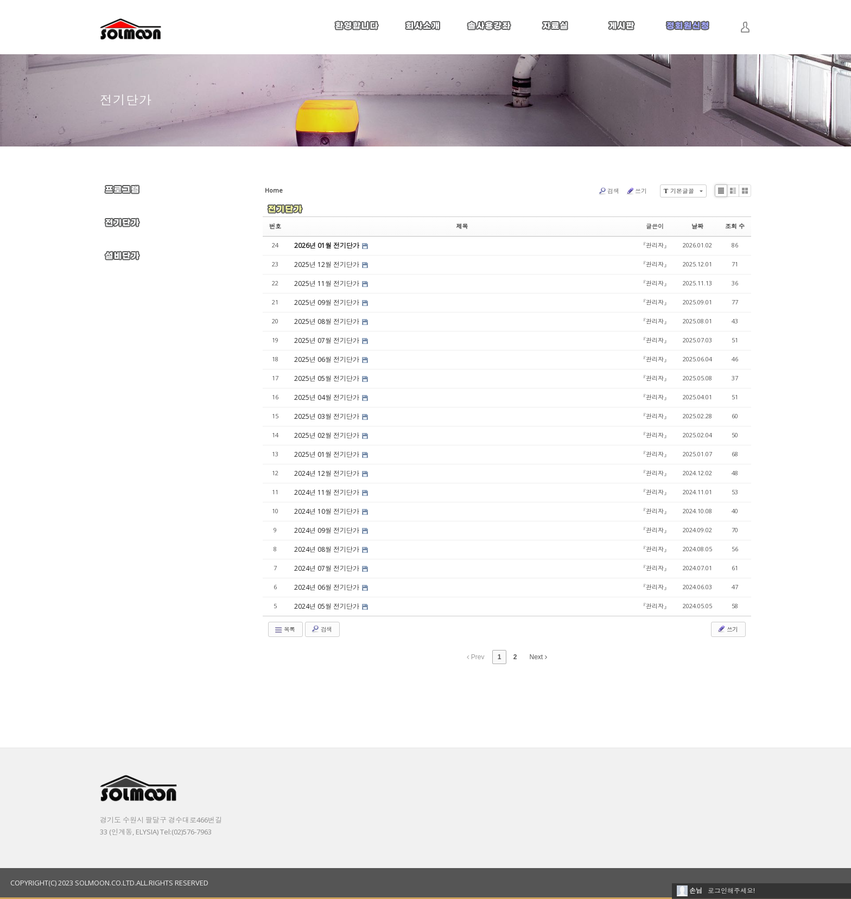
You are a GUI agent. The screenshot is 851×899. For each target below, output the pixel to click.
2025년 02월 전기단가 (327, 435)
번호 (275, 226)
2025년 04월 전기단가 (327, 397)
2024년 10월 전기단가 (327, 511)
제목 (462, 226)
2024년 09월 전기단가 (327, 530)
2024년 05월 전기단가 (327, 606)
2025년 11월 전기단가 (327, 283)
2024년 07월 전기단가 (327, 568)
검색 (608, 191)
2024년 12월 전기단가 (327, 473)
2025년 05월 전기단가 (327, 378)
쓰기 (636, 191)
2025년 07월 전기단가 (327, 340)
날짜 (697, 226)
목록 (284, 629)
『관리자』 (655, 245)
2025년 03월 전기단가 (327, 416)
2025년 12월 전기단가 (327, 264)
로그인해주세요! (731, 890)
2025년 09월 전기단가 (327, 302)
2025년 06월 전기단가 (327, 359)
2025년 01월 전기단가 (327, 454)
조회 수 (735, 226)
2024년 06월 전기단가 (327, 587)
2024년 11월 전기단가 (327, 492)
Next (538, 657)
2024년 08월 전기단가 (327, 549)
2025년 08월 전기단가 (327, 321)
